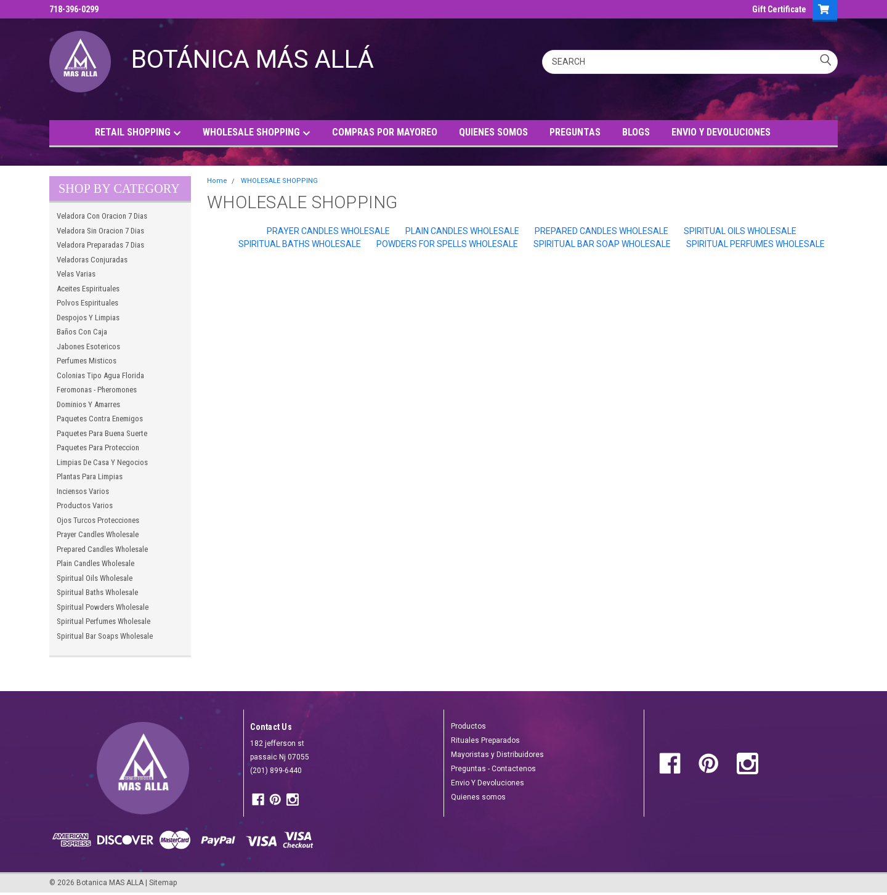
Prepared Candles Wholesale (102, 549)
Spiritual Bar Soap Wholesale (602, 244)
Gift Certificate (779, 9)
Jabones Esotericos (88, 346)
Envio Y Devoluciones (487, 783)
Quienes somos (478, 797)
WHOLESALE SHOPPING (256, 132)
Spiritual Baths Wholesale (97, 592)
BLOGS (636, 132)
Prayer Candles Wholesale (98, 534)
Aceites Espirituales (88, 288)
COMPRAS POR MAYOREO (384, 132)
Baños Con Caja (82, 331)
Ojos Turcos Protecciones (98, 520)
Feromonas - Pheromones (97, 389)
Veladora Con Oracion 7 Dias (102, 216)
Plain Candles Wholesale (95, 563)
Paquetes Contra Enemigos (100, 418)
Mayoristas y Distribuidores (497, 754)
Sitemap (163, 882)
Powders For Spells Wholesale (447, 244)
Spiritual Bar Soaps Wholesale (105, 636)
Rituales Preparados (485, 740)
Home (217, 181)
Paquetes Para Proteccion (98, 447)
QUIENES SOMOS (493, 132)
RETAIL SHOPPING (138, 132)
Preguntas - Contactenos (493, 768)
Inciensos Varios (83, 491)
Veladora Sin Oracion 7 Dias (100, 230)
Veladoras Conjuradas (92, 259)
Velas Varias (76, 273)
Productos (468, 726)
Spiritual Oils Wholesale (94, 578)
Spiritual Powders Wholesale (102, 607)
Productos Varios (85, 505)
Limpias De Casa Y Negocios (102, 462)
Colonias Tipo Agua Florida (100, 375)
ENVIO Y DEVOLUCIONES (721, 132)
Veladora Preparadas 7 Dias (100, 244)
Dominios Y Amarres (88, 404)
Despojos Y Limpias (88, 317)
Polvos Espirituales (87, 302)
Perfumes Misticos (86, 360)
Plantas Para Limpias (90, 476)
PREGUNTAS (575, 132)
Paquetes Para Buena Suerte (102, 433)
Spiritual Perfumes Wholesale (103, 621)
